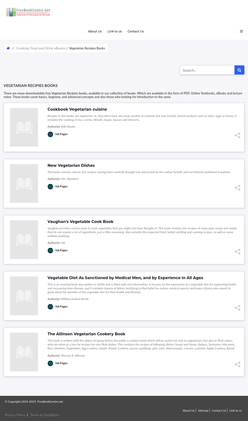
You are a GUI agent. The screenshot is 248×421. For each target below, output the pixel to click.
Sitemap (203, 410)
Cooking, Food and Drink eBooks (40, 48)
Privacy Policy (15, 415)
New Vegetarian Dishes (71, 165)
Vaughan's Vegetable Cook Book (80, 221)
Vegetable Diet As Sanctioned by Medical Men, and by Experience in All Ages (125, 278)
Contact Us (136, 31)
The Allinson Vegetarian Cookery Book (86, 334)
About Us (94, 31)
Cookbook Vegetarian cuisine (77, 109)
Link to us (115, 31)
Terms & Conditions (44, 415)
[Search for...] (207, 70)
